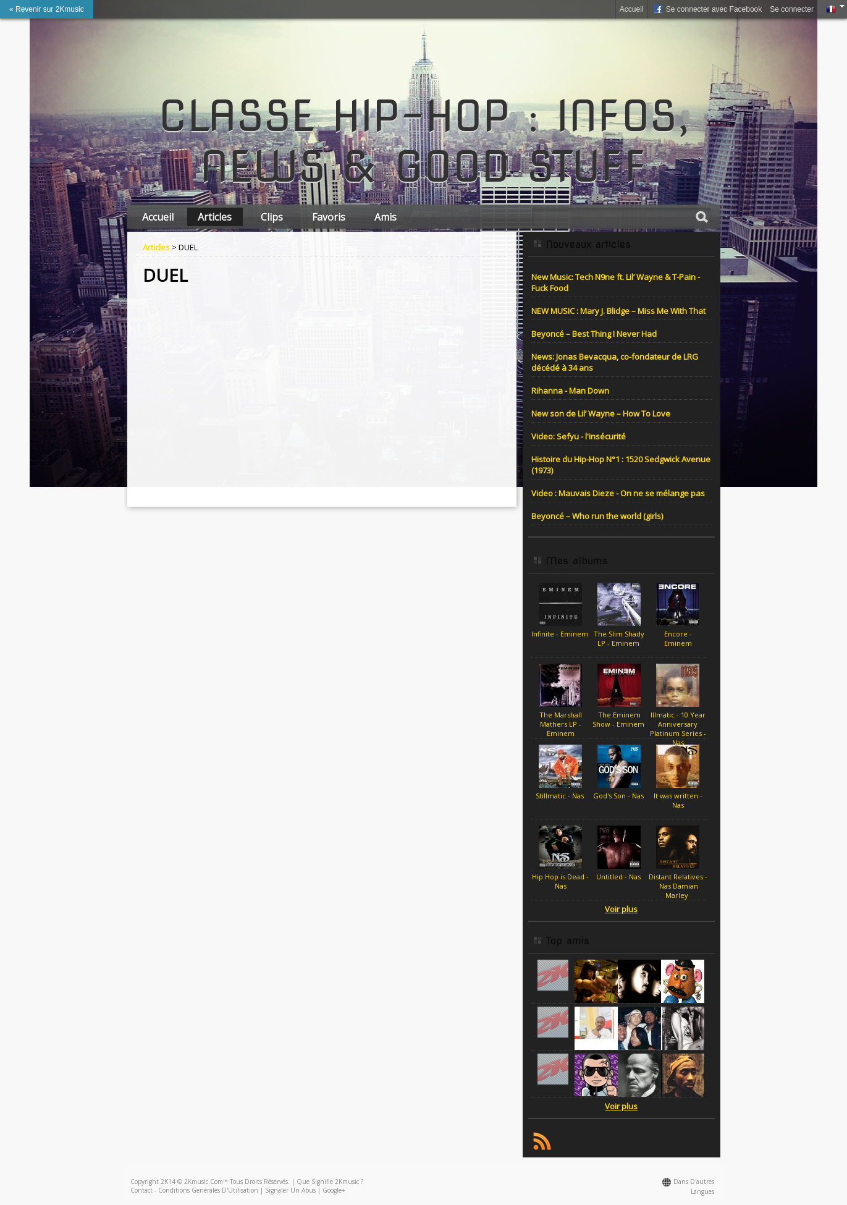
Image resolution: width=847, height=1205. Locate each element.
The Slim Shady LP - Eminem (619, 638)
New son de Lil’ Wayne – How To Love (600, 413)
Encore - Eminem (678, 638)
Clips (272, 217)
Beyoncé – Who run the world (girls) (597, 516)
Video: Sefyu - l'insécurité (578, 436)
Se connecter (792, 9)
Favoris (328, 217)
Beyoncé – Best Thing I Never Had (594, 333)
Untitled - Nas (619, 876)
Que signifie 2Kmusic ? (330, 1181)
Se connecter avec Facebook (707, 10)
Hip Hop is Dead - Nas (560, 881)
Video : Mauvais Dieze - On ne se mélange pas (618, 493)
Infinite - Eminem (560, 633)
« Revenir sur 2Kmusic (46, 9)
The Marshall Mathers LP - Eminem (560, 724)
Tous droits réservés (259, 1181)
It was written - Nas (678, 800)
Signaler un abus (290, 1190)
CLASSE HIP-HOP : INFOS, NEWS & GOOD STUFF (423, 141)
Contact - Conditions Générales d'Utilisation (194, 1190)
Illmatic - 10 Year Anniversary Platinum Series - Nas (678, 728)
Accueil (632, 9)
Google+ (333, 1190)
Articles (215, 217)
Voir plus (621, 909)
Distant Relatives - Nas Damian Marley (678, 886)
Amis (385, 217)
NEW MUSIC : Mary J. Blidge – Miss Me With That (618, 310)
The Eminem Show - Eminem (619, 719)
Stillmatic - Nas (561, 795)
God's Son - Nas (619, 795)
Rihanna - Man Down (570, 390)
